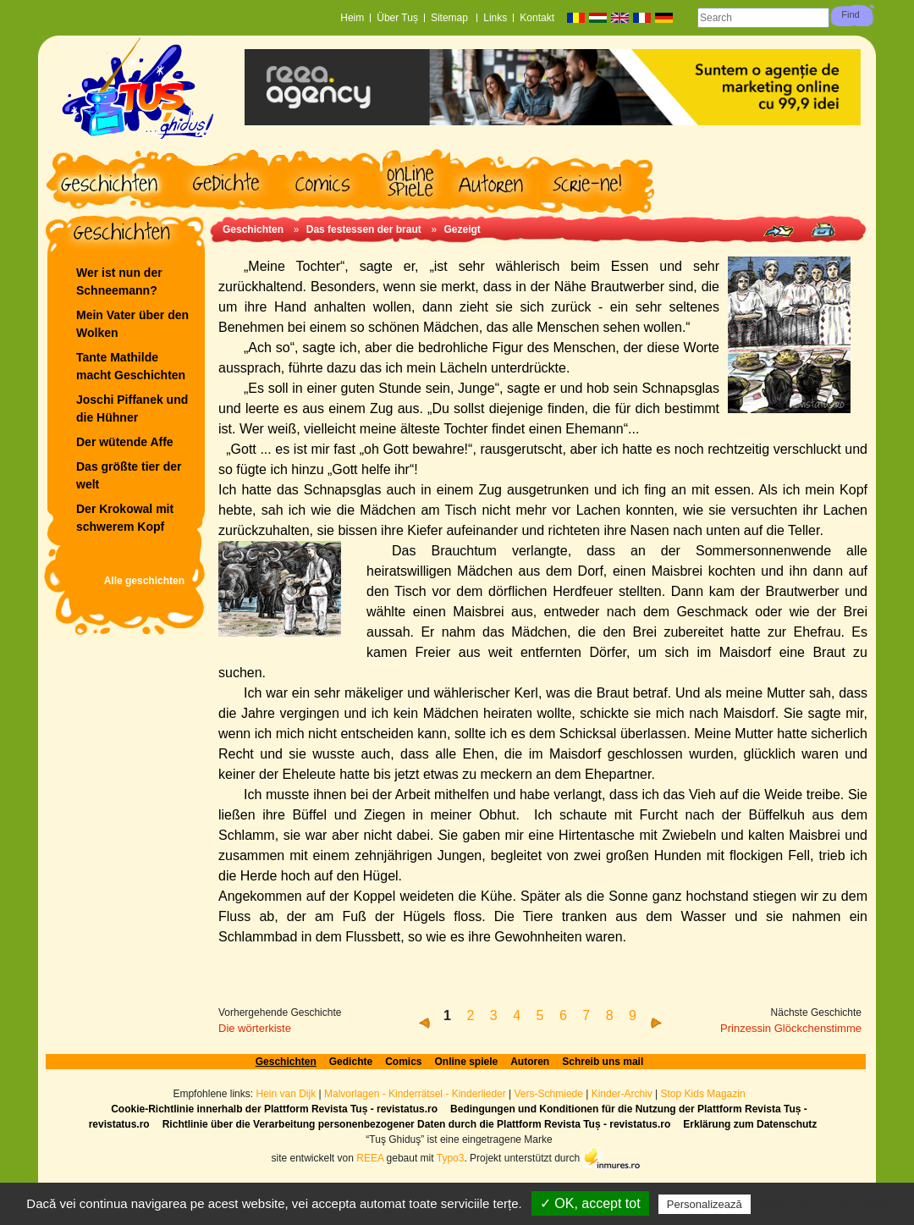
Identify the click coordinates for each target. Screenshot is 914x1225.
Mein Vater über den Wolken (132, 323)
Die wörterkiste (254, 1028)
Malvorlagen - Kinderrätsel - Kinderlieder (415, 1094)
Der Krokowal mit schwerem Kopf (124, 517)
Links (495, 18)
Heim (352, 18)
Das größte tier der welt (128, 475)
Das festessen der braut (363, 229)
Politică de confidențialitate (829, 1204)
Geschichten (253, 229)
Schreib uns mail (602, 1062)
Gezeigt (461, 229)
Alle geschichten (144, 581)
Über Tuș (397, 18)
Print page (823, 230)
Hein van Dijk (286, 1094)
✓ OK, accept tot (590, 1203)
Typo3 (451, 1157)
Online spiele (466, 1062)
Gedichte (350, 1062)
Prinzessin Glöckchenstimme (791, 1028)
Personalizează (704, 1204)
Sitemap (451, 18)
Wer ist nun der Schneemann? (119, 281)
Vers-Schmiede (549, 1094)
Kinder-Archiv (623, 1094)
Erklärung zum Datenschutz (750, 1124)
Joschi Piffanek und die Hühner (132, 408)
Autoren (529, 1062)
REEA (369, 1157)
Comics (403, 1062)
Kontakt (537, 18)
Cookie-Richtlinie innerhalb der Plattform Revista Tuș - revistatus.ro (274, 1109)
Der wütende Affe (124, 442)
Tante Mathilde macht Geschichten (130, 366)
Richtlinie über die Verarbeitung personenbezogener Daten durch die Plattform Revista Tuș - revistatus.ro (416, 1124)
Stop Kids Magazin (703, 1094)
